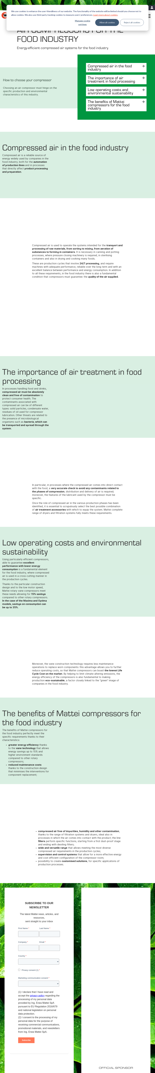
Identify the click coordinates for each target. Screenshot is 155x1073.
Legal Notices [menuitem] (21, 1053)
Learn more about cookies (105, 15)
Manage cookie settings (82, 22)
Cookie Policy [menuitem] (35, 1053)
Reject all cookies (132, 22)
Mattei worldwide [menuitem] (129, 1019)
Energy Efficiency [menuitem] (96, 1015)
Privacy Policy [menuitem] (49, 1053)
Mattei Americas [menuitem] (129, 1015)
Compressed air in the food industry (111, 67)
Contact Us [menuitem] (20, 1057)
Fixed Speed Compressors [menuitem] (67, 1019)
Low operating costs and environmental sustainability (109, 96)
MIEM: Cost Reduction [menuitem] (98, 1019)
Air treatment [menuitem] (61, 1027)
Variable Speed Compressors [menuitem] (68, 1015)
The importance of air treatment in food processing (106, 81)
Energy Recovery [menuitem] (96, 1023)
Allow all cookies (107, 22)
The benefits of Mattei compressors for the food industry (110, 112)
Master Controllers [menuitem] (64, 1031)
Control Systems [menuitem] (63, 1035)
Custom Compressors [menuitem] (65, 1023)
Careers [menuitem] (125, 1023)
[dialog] (77, 18)
